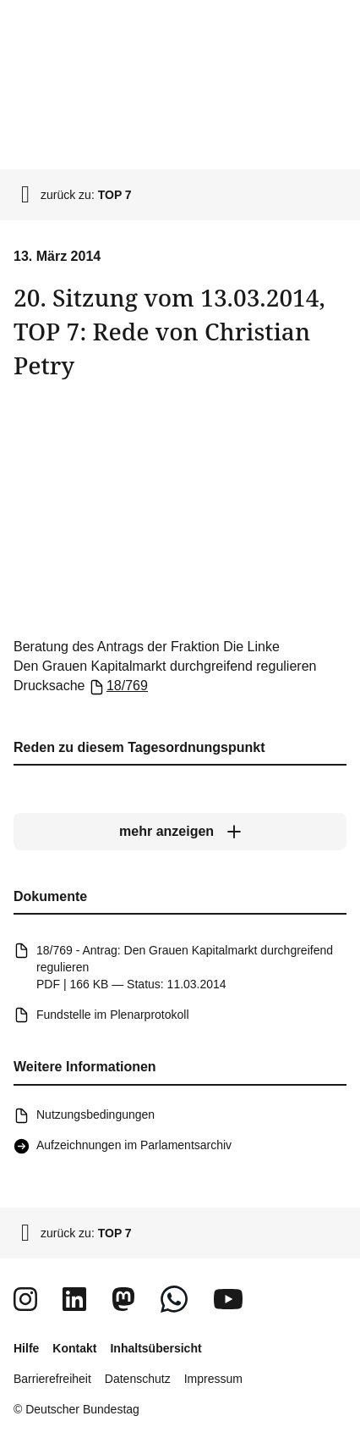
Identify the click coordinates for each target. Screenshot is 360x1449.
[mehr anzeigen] (180, 831)
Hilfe (26, 1348)
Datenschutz (138, 1378)
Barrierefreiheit (52, 1378)
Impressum (213, 1378)
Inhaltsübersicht (155, 1348)
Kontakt (74, 1348)
